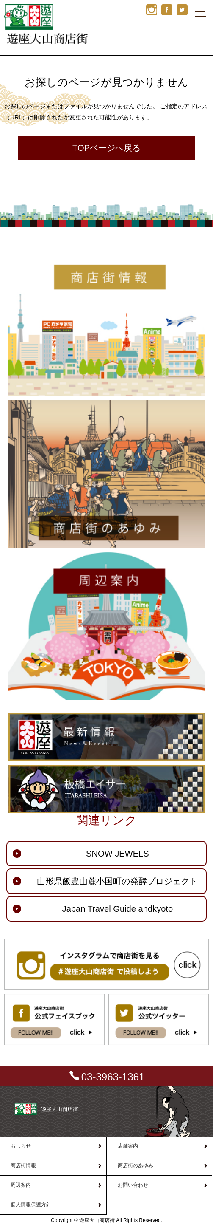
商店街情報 (23, 1165)
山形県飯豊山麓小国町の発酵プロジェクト (117, 881)
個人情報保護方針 (31, 1204)
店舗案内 (128, 1146)
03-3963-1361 (112, 1077)
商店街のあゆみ (135, 1165)
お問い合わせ (133, 1185)
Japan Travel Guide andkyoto (117, 908)
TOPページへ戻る (106, 148)
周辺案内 (21, 1185)
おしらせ (21, 1146)
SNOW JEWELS (117, 853)
